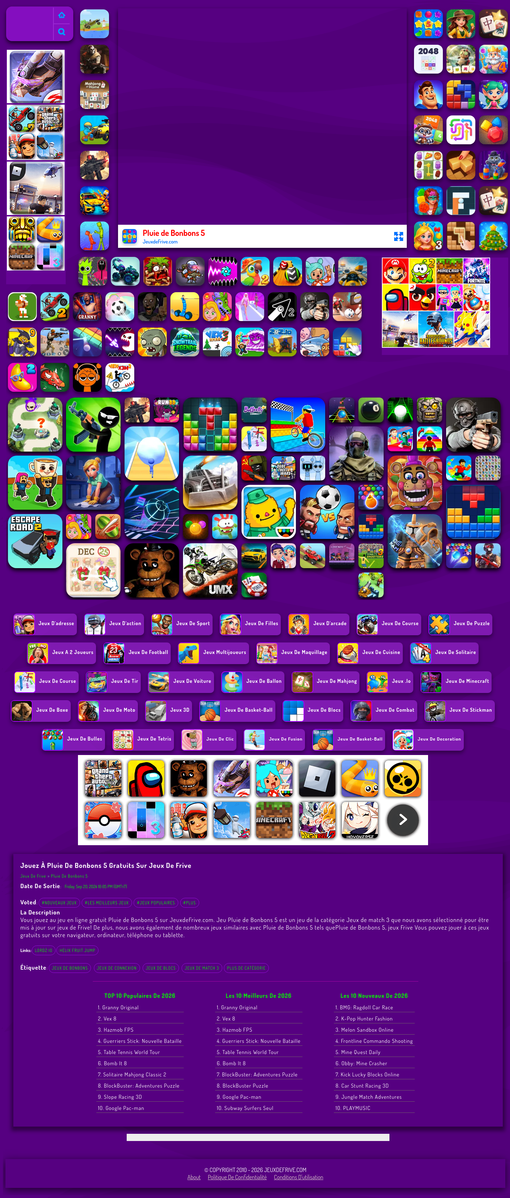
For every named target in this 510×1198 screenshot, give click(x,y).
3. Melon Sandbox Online (365, 1029)
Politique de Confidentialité (237, 1177)
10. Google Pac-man (121, 1108)
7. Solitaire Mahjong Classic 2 (132, 1074)
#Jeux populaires (156, 902)
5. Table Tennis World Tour (129, 1052)
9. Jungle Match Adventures (369, 1096)
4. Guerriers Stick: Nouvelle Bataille (140, 1040)
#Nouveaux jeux (59, 902)
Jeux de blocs (161, 968)
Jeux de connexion (117, 968)
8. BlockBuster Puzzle (243, 1085)
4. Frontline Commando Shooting (374, 1040)
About (194, 1177)
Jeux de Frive (24, 11)
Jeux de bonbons (70, 968)
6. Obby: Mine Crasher (362, 1063)
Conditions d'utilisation (298, 1177)
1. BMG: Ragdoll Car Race (364, 1007)
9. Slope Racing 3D (120, 1096)
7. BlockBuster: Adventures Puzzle (257, 1074)
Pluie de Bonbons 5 (69, 876)
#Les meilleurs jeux (107, 902)
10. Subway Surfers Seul (245, 1108)
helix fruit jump (77, 950)
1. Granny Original (118, 1007)
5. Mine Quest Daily (358, 1052)
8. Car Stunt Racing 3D (362, 1085)
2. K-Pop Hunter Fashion (364, 1018)
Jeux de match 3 (202, 968)
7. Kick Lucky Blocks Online (368, 1074)
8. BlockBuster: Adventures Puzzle (139, 1085)
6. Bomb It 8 (112, 1063)
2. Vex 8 (107, 1018)
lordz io (44, 950)
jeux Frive (400, 927)
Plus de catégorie (246, 968)
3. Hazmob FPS (116, 1029)
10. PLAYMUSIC (353, 1108)
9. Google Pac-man (239, 1096)
